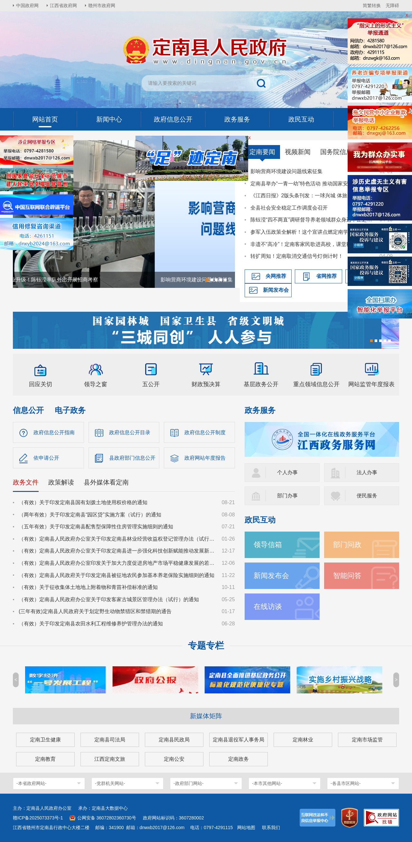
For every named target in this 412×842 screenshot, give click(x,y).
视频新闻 (298, 151)
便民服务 (367, 495)
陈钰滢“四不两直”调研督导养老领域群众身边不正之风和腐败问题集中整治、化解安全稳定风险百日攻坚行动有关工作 (311, 219)
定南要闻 (262, 151)
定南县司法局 (109, 739)
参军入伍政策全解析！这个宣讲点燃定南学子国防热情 (311, 232)
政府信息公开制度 (205, 432)
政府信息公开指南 (54, 432)
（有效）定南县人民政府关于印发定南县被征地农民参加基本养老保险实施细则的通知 (116, 575)
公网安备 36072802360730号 (106, 817)
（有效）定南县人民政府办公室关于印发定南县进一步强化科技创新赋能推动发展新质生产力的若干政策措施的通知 (117, 550)
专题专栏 (206, 646)
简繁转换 (372, 5)
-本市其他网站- (267, 783)
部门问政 (347, 545)
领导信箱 (268, 545)
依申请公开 (46, 458)
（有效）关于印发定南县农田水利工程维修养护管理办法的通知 (91, 623)
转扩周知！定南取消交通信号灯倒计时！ (296, 256)
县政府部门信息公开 (132, 458)
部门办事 (287, 495)
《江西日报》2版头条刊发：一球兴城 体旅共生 (304, 195)
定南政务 (238, 759)
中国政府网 (27, 5)
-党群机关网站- (110, 783)
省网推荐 (326, 276)
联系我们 (271, 827)
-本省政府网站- (31, 783)
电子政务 (70, 410)
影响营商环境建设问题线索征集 (286, 171)
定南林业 (303, 739)
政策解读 (61, 482)
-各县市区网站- (345, 783)
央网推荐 (276, 276)
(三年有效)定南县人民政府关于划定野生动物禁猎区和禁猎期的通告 (95, 611)
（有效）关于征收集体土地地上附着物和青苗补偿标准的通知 (88, 587)
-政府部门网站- (188, 783)
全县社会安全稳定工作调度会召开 (289, 207)
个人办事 (287, 472)
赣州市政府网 (101, 5)
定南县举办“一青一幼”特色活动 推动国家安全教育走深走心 (311, 183)
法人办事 (367, 472)
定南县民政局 (174, 739)
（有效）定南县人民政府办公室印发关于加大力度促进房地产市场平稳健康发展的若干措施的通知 (117, 563)
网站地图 (246, 827)
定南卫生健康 (45, 739)
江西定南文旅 (109, 759)
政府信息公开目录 (129, 432)
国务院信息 (336, 151)
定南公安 (174, 759)
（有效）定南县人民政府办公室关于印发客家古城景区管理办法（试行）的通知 (109, 599)
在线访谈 (268, 606)
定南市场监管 (367, 739)
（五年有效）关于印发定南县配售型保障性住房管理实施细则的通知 (96, 526)
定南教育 (45, 759)
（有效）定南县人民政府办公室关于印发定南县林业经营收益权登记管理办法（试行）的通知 (117, 539)
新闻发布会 (276, 290)
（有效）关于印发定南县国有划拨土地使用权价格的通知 (83, 502)
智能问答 (347, 576)
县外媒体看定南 (106, 482)
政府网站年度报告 (205, 458)
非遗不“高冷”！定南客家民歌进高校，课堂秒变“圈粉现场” (311, 244)
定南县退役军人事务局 (238, 739)
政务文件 (26, 482)
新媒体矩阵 (206, 716)
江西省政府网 (63, 5)
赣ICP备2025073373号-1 (38, 817)
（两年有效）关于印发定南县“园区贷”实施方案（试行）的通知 (90, 514)
